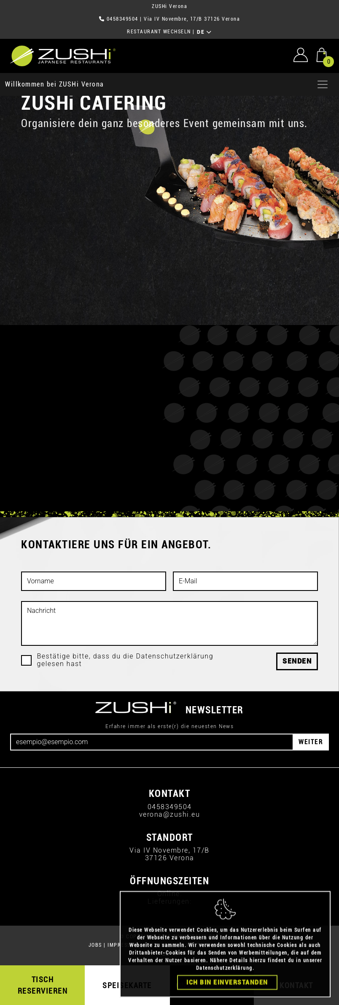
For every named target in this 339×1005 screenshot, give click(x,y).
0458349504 (122, 19)
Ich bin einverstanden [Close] (227, 995)
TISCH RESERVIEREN (43, 985)
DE (204, 32)
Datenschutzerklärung (224, 981)
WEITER (311, 742)
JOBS (95, 945)
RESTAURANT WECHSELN (159, 32)
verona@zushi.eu (169, 814)
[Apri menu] (322, 84)
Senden (297, 661)
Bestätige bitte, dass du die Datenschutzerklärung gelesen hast (125, 660)
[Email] (151, 742)
